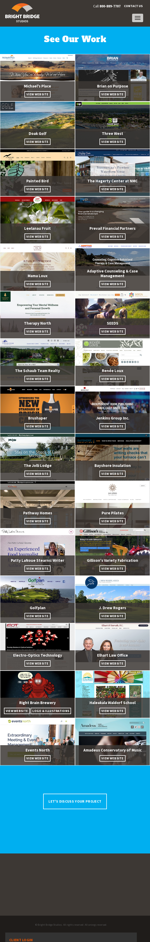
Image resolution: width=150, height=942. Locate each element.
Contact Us (133, 6)
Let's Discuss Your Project (74, 801)
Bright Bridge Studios (50, 924)
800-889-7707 (110, 6)
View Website (37, 94)
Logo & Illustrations (50, 711)
